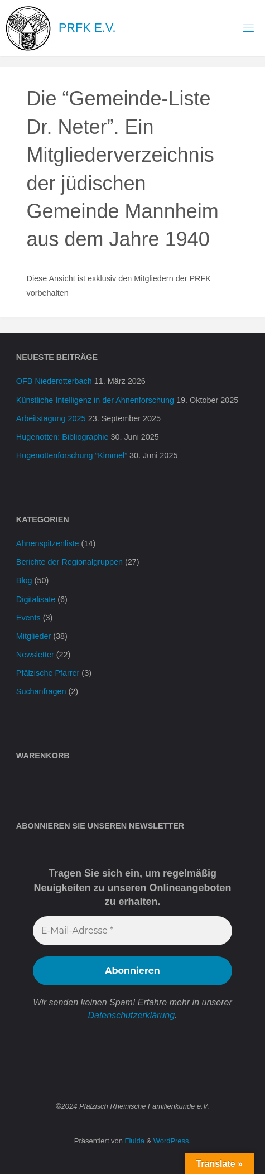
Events (28, 617)
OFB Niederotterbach (54, 381)
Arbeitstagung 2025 (51, 418)
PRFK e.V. (87, 28)
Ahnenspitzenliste (47, 543)
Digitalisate (35, 599)
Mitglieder (33, 636)
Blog (24, 580)
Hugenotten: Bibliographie (62, 436)
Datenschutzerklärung (131, 1015)
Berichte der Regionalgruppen (69, 561)
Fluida (133, 1141)
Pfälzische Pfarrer (48, 672)
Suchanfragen (41, 691)
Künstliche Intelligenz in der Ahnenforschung (95, 400)
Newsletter (35, 654)
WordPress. (172, 1141)
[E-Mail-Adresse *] (132, 930)
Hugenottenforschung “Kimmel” (71, 455)
